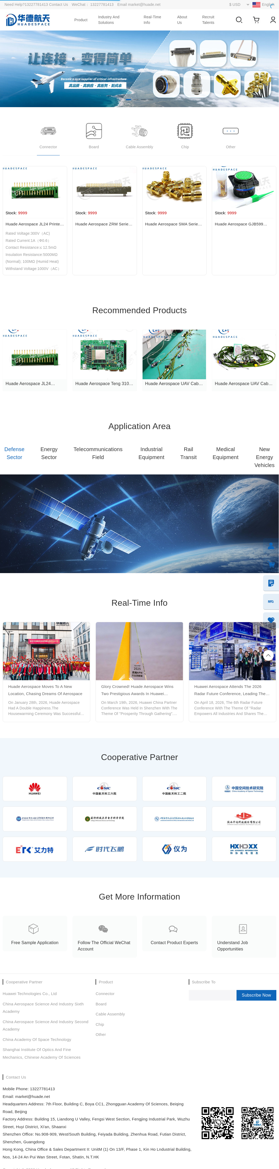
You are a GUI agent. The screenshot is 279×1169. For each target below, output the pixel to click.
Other (101, 1034)
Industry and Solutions (108, 20)
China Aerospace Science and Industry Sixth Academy (43, 1008)
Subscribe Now (256, 995)
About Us (182, 20)
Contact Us (58, 4)
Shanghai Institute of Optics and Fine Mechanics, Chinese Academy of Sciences (42, 1053)
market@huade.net (144, 4)
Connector (105, 993)
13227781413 (102, 4)
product (81, 20)
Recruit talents (208, 20)
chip (100, 1024)
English (268, 4)
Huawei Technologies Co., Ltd (30, 993)
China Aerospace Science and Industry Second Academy (45, 1025)
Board (101, 1004)
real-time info (152, 20)
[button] (128, 99)
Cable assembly (110, 1014)
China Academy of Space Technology (37, 1039)
